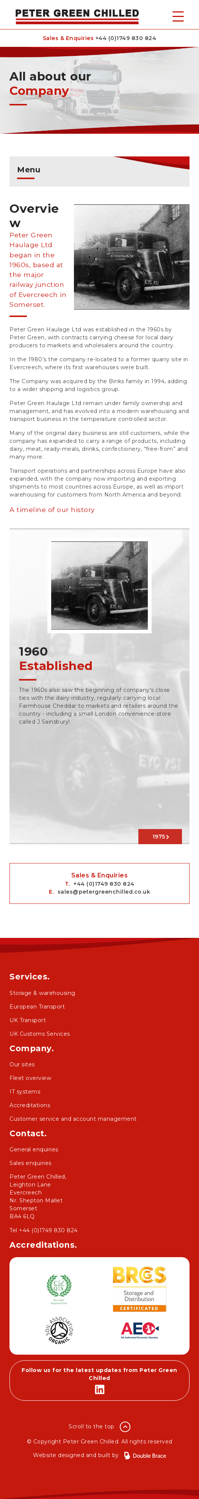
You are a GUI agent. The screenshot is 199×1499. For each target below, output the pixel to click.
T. (100, 883)
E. (99, 891)
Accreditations (29, 1105)
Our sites (22, 1064)
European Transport (37, 1006)
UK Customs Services (39, 1033)
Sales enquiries (30, 1163)
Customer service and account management (73, 1118)
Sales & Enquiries (100, 38)
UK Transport (27, 1020)
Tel (43, 1230)
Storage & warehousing (42, 993)
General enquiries (33, 1149)
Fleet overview (30, 1078)
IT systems (24, 1091)
